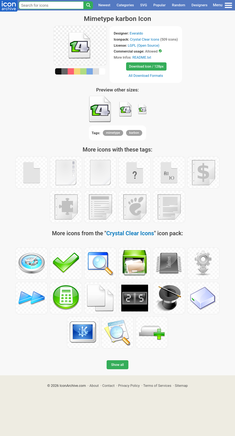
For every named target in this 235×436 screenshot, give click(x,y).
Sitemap (181, 385)
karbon (134, 133)
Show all (117, 365)
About (94, 385)
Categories (125, 5)
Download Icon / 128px (146, 66)
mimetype (113, 133)
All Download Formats (146, 75)
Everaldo (136, 33)
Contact (108, 385)
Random (178, 5)
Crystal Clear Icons (144, 39)
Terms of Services (157, 385)
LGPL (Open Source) (143, 45)
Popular (159, 5)
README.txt (141, 57)
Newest (104, 5)
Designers (199, 5)
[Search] (88, 5)
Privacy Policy (129, 385)
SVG (143, 5)
